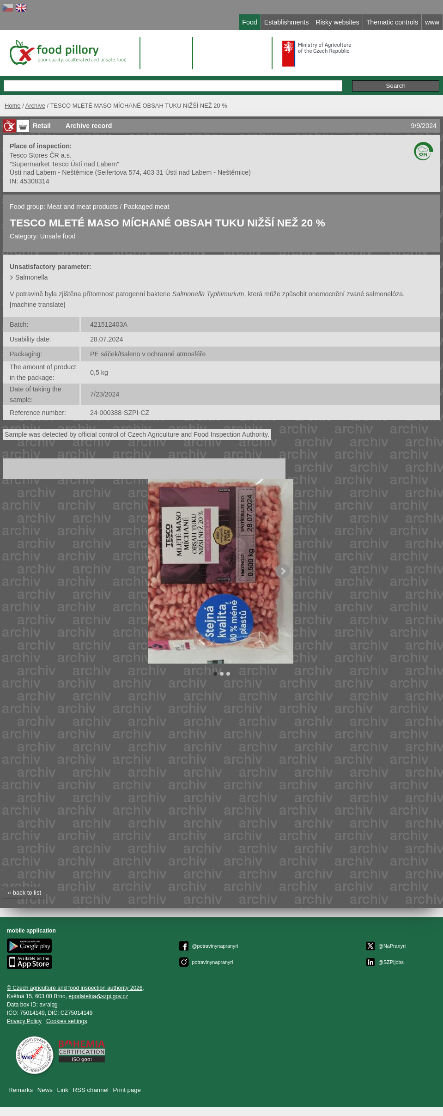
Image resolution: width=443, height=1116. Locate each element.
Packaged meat (146, 206)
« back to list (24, 892)
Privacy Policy (24, 1021)
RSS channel (91, 1089)
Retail (42, 125)
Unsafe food (58, 236)
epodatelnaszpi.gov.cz (98, 996)
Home (13, 105)
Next (282, 571)
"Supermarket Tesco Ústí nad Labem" (64, 164)
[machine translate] (37, 304)
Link (62, 1089)
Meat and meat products (82, 206)
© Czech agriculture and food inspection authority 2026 (75, 988)
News (45, 1089)
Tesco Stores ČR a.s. (41, 155)
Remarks (20, 1089)
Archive (35, 105)
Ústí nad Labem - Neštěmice (51, 172)
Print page (127, 1089)
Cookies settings (66, 1021)
